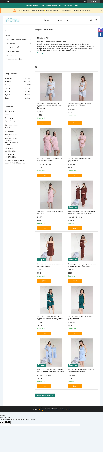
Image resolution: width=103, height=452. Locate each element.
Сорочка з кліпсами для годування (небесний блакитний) (81, 370)
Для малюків (11, 43)
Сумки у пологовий (13, 47)
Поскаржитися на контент (46, 410)
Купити (44, 123)
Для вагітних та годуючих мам (17, 39)
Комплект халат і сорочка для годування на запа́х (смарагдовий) (50, 318)
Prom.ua (61, 408)
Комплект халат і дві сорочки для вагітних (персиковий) (49, 160)
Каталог (47, 20)
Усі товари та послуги (44, 395)
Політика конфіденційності (62, 410)
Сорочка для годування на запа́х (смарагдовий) (80, 318)
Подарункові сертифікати (15, 59)
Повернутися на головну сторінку (48, 53)
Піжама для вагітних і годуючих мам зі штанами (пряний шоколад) (82, 265)
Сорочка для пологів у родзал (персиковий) (79, 160)
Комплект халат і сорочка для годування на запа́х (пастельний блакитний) (49, 106)
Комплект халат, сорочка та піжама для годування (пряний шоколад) (81, 212)
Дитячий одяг (11, 55)
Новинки (59, 20)
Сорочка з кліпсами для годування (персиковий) (50, 212)
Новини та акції (10, 64)
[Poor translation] (7, 422)
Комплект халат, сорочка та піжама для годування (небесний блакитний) (50, 370)
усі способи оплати (71, 5)
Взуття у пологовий (13, 51)
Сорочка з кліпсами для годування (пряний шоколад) (50, 265)
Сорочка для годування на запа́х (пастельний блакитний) (80, 105)
